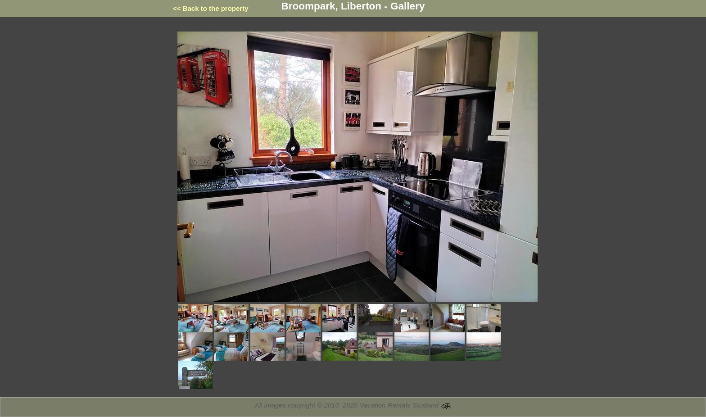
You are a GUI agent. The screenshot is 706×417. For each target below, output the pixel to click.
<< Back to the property (211, 8)
